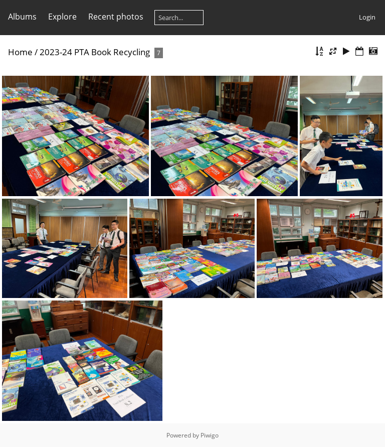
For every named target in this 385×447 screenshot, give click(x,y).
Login (367, 17)
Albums (22, 16)
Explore (62, 16)
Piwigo (210, 435)
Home (20, 52)
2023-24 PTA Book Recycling (96, 52)
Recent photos (115, 16)
